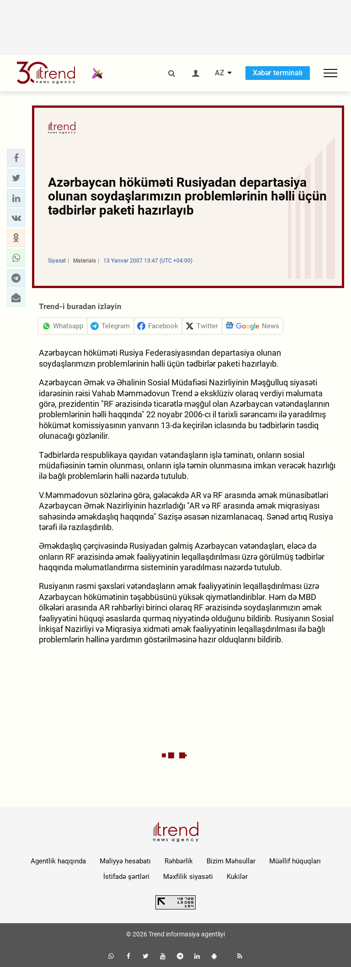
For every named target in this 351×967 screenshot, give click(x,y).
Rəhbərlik (179, 861)
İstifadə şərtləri (126, 876)
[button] (16, 158)
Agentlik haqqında (58, 861)
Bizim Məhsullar (231, 861)
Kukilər (237, 876)
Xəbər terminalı (278, 72)
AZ (219, 73)
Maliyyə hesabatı (125, 861)
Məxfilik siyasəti (188, 876)
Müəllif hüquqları (295, 861)
